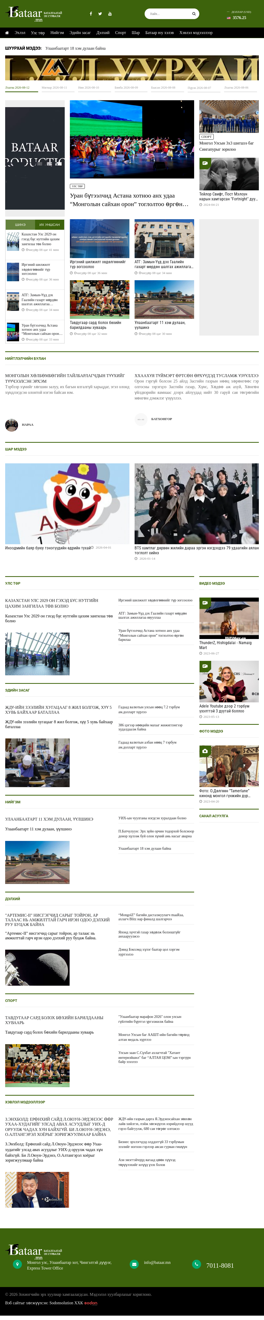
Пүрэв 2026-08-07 (199, 88)
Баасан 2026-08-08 (163, 87)
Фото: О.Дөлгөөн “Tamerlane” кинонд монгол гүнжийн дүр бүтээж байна (224, 800)
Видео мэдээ (212, 588)
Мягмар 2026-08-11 (54, 87)
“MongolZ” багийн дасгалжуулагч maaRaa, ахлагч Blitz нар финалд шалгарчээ (151, 921)
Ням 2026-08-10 (88, 87)
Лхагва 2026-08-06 (236, 87)
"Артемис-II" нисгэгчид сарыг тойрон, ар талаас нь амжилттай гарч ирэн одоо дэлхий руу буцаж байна (57, 924)
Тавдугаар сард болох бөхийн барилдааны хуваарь (95, 325)
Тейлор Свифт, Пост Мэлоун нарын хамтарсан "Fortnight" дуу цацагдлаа (227, 199)
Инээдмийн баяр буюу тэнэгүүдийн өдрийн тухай (48, 552)
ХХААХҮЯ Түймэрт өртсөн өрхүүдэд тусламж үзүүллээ (196, 380)
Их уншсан (49, 227)
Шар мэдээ (16, 454)
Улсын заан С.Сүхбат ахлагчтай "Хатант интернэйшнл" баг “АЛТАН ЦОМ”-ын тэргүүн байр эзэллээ (154, 1061)
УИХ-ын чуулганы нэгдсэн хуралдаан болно (152, 822)
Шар (136, 32)
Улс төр (38, 33)
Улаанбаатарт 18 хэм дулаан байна (75, 48)
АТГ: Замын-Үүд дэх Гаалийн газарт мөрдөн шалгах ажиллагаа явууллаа (40, 304)
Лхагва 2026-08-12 (17, 87)
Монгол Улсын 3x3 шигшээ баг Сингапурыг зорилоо (226, 146)
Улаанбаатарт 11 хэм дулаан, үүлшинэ (49, 823)
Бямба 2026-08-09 (126, 87)
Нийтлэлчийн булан (25, 363)
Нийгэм (57, 32)
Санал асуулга (213, 820)
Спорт (120, 32)
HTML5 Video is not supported (132, 67)
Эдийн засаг (80, 32)
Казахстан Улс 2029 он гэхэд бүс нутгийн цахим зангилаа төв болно (41, 243)
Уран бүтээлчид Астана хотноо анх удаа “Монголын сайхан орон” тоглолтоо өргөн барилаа (126, 203)
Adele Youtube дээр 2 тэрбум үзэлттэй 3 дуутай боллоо (224, 713)
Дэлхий (103, 32)
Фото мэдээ (211, 736)
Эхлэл (20, 32)
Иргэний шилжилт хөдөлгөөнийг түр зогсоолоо (36, 273)
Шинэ (20, 227)
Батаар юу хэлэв (159, 32)
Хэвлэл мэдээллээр (195, 32)
